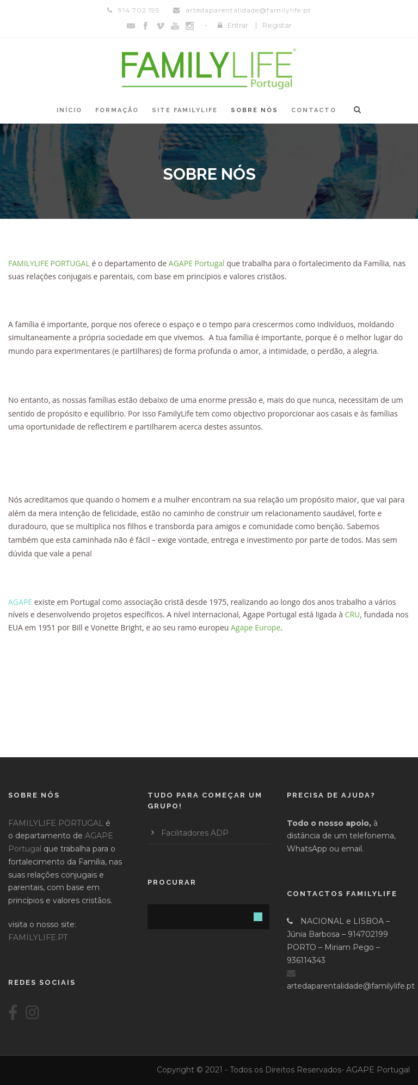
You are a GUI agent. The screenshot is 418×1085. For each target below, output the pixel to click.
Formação (117, 110)
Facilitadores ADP (195, 833)
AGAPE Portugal (197, 263)
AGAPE (20, 602)
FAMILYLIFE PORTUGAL (55, 823)
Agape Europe (255, 627)
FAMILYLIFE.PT (37, 937)
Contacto (313, 110)
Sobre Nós (254, 110)
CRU (352, 614)
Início (69, 110)
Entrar (238, 25)
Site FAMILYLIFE (185, 110)
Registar (277, 25)
